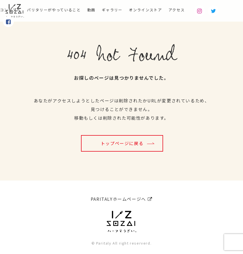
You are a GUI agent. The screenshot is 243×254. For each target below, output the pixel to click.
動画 (103, 9)
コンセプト (12, 9)
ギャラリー (126, 9)
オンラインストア (163, 9)
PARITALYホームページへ (121, 197)
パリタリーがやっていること (61, 9)
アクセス (198, 9)
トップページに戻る (122, 143)
